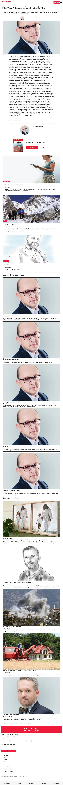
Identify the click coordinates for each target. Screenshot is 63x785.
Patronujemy (7, 761)
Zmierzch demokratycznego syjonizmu (13, 626)
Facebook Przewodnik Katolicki (8, 744)
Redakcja (6, 763)
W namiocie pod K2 (10, 224)
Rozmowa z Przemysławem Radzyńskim (13, 269)
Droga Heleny (9, 265)
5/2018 (43, 142)
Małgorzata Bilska (8, 267)
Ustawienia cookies (8, 769)
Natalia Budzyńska (8, 226)
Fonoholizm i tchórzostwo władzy (12, 490)
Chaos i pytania (7, 446)
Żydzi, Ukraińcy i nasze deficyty (11, 359)
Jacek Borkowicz (6, 628)
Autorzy (5, 757)
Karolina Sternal (6, 672)
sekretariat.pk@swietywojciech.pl (27, 741)
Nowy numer (7, 753)
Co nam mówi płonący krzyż (10, 315)
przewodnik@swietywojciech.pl (11, 741)
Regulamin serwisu (8, 766)
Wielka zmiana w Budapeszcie (11, 714)
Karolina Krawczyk (8, 187)
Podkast (5, 759)
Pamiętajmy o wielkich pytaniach (11, 402)
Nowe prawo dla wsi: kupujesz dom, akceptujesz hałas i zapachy (19, 670)
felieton (11, 120)
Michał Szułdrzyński (7, 716)
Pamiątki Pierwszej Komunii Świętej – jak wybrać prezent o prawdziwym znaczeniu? (25, 540)
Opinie (16, 723)
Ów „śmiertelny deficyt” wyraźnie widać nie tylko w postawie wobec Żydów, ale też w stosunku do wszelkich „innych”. (27, 362)
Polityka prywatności (8, 771)
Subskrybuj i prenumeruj (8, 750)
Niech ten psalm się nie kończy (14, 185)
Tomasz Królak (28, 17)
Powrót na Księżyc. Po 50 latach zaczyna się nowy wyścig (18, 582)
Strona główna (7, 723)
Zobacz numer (32, 147)
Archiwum (44, 147)
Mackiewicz (18, 120)
